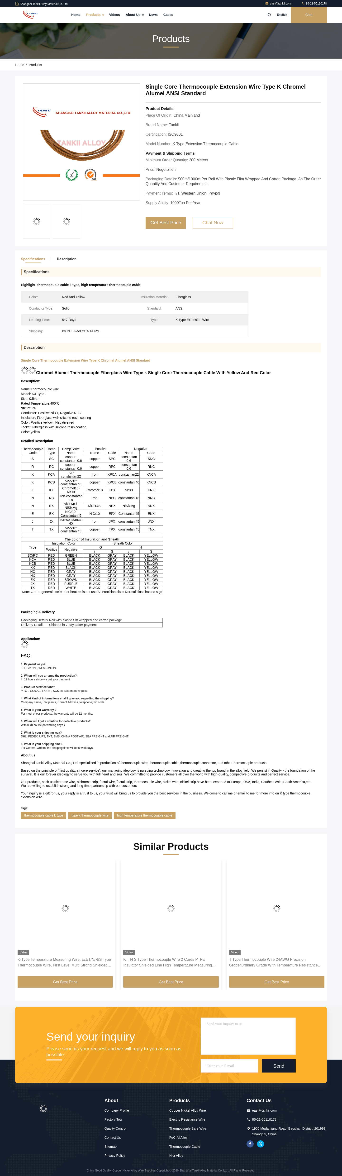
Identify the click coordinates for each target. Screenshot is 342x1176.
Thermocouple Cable (184, 1146)
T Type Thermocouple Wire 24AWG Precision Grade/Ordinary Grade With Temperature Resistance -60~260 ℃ (273, 962)
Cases (168, 15)
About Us (134, 15)
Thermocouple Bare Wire (187, 1128)
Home (76, 15)
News (153, 15)
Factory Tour (113, 1119)
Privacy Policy (114, 1155)
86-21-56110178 (314, 3)
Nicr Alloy (176, 1155)
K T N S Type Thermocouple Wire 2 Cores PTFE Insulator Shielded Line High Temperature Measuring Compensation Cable (167, 962)
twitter (260, 1143)
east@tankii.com (278, 3)
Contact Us (112, 1137)
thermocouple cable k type (43, 815)
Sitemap (110, 1146)
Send (278, 1065)
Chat (309, 15)
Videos (114, 15)
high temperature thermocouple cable (144, 815)
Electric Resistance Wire (187, 1119)
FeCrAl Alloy (178, 1137)
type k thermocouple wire (90, 815)
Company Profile (116, 1110)
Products (95, 15)
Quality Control (115, 1128)
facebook (250, 1143)
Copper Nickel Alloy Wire (187, 1110)
